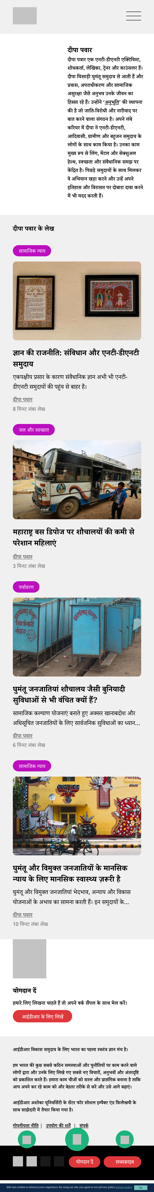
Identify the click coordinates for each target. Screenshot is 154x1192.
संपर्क (83, 1126)
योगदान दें (84, 1163)
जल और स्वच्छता (34, 431)
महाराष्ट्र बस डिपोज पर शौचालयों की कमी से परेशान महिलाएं (73, 538)
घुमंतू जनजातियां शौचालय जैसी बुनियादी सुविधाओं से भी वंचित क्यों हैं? (69, 696)
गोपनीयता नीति (25, 1126)
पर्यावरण (26, 588)
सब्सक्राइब (125, 1163)
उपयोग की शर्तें (58, 1126)
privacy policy (124, 1188)
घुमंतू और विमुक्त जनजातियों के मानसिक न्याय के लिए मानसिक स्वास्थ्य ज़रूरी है (70, 875)
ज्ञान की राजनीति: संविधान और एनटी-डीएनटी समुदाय (76, 359)
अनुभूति (112, 103)
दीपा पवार (22, 400)
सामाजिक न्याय (32, 252)
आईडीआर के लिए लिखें (42, 1018)
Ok (140, 1187)
